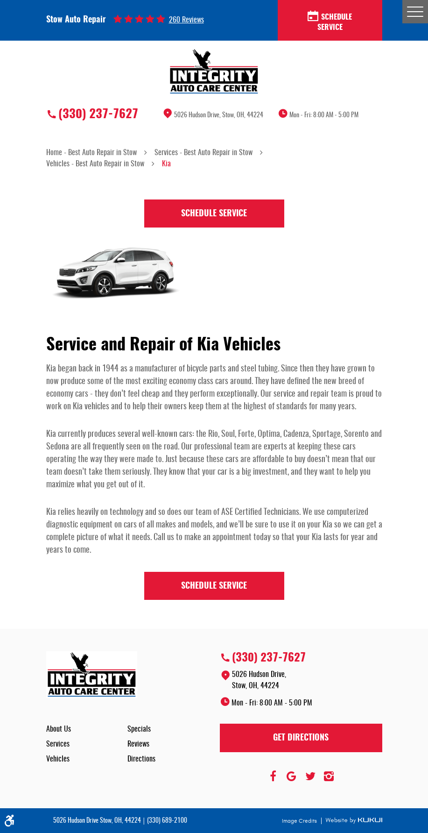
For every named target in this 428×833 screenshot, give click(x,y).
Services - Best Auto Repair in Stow (203, 153)
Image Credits (300, 821)
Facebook (273, 776)
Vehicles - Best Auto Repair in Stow (95, 164)
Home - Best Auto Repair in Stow (91, 153)
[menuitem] (86, 729)
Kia (166, 164)
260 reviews (186, 20)
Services (58, 744)
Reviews (138, 744)
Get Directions (301, 738)
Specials (139, 729)
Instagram (329, 776)
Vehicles (58, 759)
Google (291, 776)
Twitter (310, 776)
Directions (141, 759)
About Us (58, 729)
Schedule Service (330, 21)
